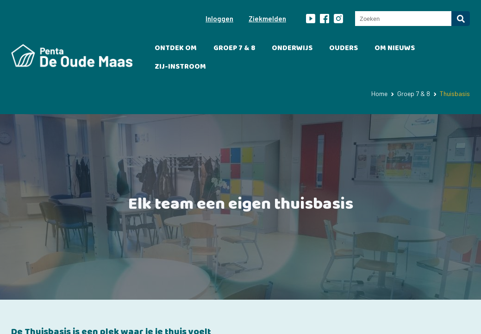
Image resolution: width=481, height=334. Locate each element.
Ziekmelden (267, 18)
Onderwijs (292, 48)
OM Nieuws (395, 48)
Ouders (343, 48)
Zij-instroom (180, 66)
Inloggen (219, 18)
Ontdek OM (176, 48)
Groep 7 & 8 (234, 48)
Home (379, 93)
